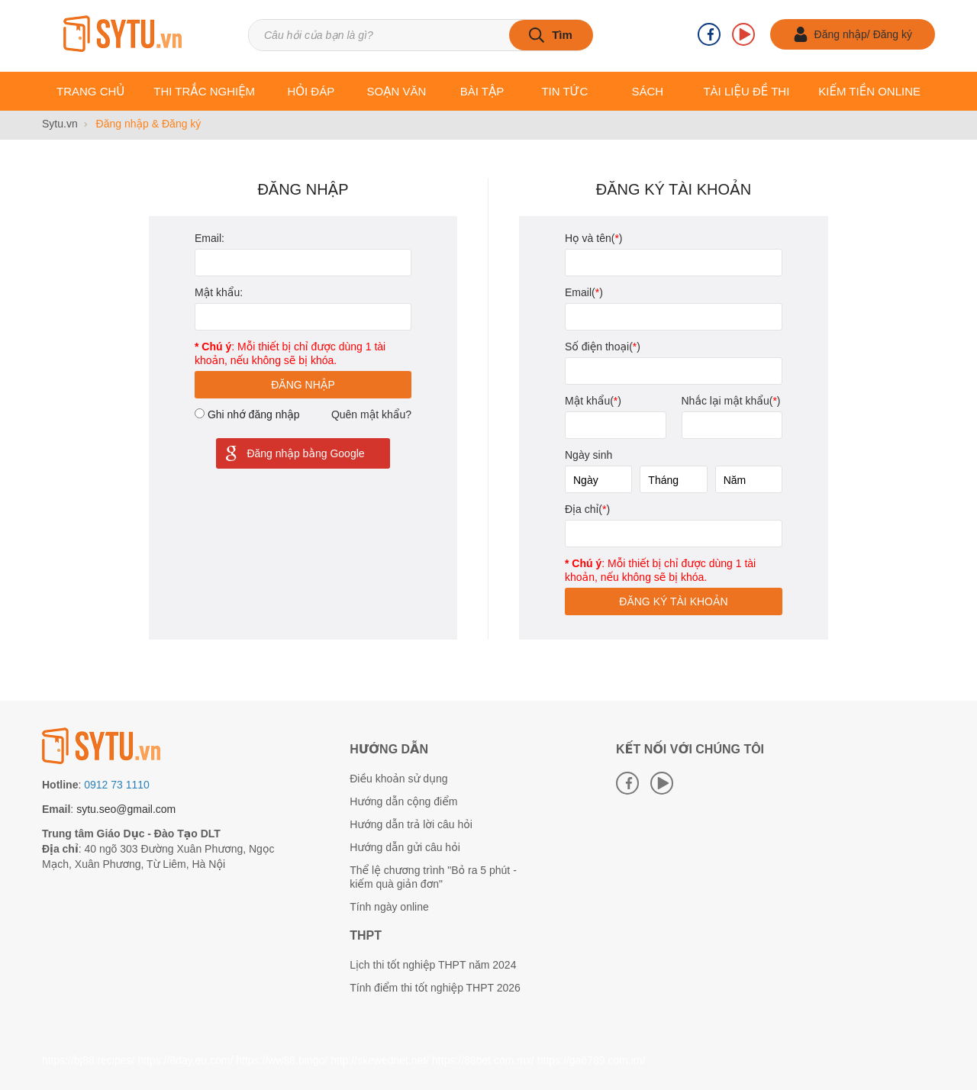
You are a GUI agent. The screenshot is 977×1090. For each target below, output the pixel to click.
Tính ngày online (389, 907)
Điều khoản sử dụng (398, 778)
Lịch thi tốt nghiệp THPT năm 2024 (433, 965)
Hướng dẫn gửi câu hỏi (405, 847)
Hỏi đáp (310, 91)
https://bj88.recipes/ (88, 1060)
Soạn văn (397, 91)
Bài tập (482, 91)
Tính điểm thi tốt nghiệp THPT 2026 (435, 988)
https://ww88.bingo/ (281, 1060)
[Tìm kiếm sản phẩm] (420, 35)
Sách (647, 91)
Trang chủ (90, 91)
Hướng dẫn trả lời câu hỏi (411, 824)
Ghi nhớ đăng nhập (254, 414)
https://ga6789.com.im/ (591, 1060)
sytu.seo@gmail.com (126, 809)
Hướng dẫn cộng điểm (403, 801)
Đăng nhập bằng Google (294, 453)
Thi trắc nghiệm (204, 91)
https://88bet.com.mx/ (483, 1060)
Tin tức (564, 91)
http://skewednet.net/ (380, 1060)
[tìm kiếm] (551, 35)
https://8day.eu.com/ (185, 1060)
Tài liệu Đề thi (746, 91)
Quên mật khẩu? (371, 414)
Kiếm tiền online (869, 91)
